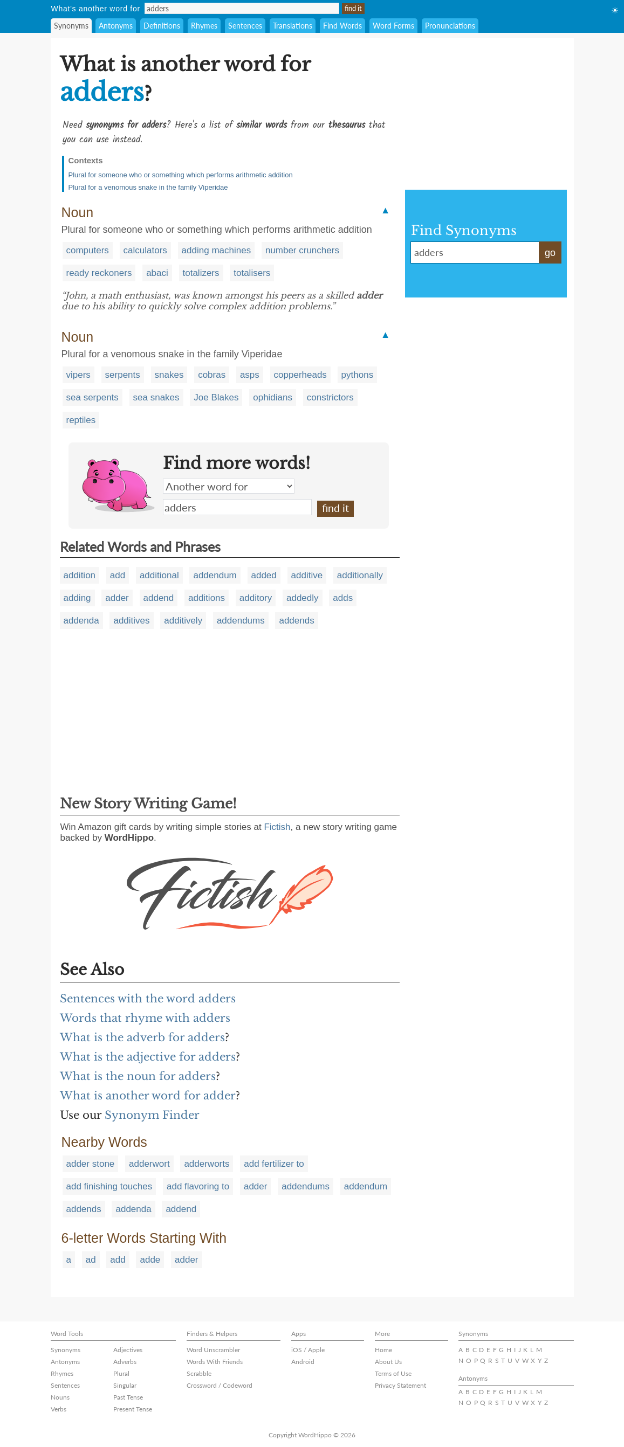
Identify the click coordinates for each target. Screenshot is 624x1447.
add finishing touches (109, 1186)
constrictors (330, 397)
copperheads (300, 375)
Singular (124, 1385)
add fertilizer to (274, 1164)
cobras (211, 375)
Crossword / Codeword (219, 1385)
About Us (388, 1362)
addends (296, 620)
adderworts (206, 1164)
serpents (122, 375)
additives (131, 620)
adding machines (216, 250)
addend (158, 598)
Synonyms (71, 25)
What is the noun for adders (138, 1076)
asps (249, 375)
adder (116, 598)
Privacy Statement (400, 1385)
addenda (81, 620)
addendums (241, 620)
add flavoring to (198, 1186)
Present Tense (132, 1409)
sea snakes (156, 397)
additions (206, 598)
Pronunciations (450, 25)
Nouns (60, 1397)
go (550, 252)
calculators (145, 250)
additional (159, 575)
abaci (157, 273)
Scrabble (199, 1373)
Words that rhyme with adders (145, 1018)
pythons (357, 375)
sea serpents (92, 397)
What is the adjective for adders (148, 1056)
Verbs (58, 1409)
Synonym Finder (152, 1115)
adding (77, 598)
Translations (292, 25)
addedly (302, 598)
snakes (169, 375)
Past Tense (128, 1397)
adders (237, 507)
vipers (78, 375)
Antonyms (116, 25)
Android (302, 1362)
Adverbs (124, 1362)
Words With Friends (215, 1362)
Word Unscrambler (213, 1350)
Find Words (342, 25)
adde (150, 1260)
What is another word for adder (148, 1095)
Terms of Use (393, 1373)
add (117, 575)
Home (383, 1350)
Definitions (161, 25)
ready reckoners (99, 273)
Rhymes (204, 25)
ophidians (272, 397)
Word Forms (393, 25)
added (264, 575)
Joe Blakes (216, 397)
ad (91, 1260)
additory (255, 598)
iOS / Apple (308, 1350)
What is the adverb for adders (142, 1037)
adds (343, 598)
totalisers (252, 273)
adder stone (90, 1164)
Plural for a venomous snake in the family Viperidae (148, 187)
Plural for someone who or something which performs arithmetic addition (180, 175)
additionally (360, 575)
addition (80, 575)
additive (307, 575)
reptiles (81, 420)
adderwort (149, 1164)
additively (183, 620)
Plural (121, 1373)
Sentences (245, 25)
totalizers (201, 273)
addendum (214, 575)
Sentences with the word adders (148, 998)
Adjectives (127, 1350)
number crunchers (302, 250)
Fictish (277, 827)
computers (87, 250)
